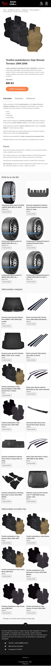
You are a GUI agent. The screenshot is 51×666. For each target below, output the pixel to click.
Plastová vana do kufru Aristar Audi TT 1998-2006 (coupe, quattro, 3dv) (37, 495)
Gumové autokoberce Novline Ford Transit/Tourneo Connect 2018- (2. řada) (37, 208)
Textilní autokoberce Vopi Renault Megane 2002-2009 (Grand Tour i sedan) (11, 389)
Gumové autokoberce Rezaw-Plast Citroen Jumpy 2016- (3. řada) (12, 459)
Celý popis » (9, 79)
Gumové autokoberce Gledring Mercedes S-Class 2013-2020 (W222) (12, 495)
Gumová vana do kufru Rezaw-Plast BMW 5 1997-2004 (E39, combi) (12, 320)
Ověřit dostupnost (17, 89)
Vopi (24, 509)
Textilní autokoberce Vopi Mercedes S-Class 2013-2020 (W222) (36, 573)
